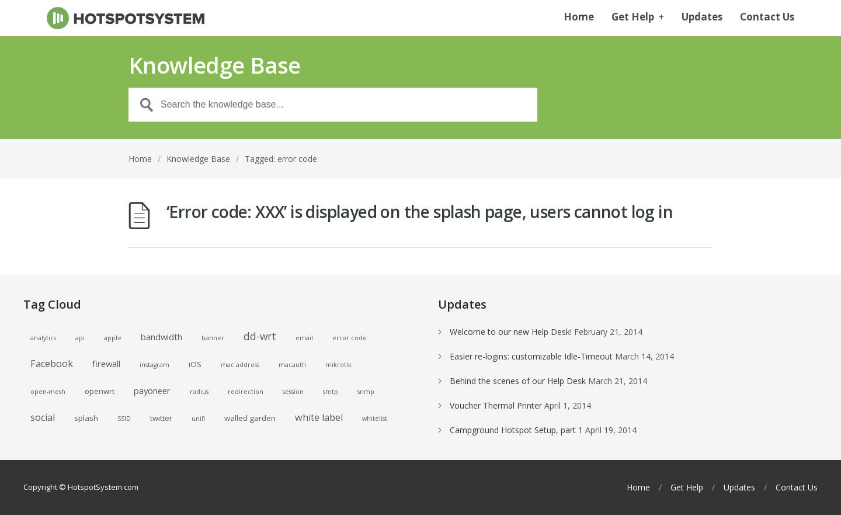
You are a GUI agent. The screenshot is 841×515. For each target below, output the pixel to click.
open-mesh (47, 392)
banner (212, 338)
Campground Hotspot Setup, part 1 (516, 429)
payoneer (152, 390)
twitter (161, 418)
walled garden (250, 418)
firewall (106, 363)
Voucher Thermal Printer (496, 405)
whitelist (374, 418)
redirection (245, 392)
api (80, 338)
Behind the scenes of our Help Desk (518, 380)
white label (319, 417)
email (304, 338)
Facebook (51, 363)
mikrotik (338, 365)
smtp (330, 392)
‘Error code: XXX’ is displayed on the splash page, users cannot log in (419, 212)
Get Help (637, 17)
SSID (124, 418)
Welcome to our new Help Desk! (511, 331)
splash (86, 418)
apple (112, 338)
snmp (365, 392)
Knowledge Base (198, 158)
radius (199, 392)
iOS (195, 364)
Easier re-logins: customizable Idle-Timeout (531, 356)
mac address (240, 365)
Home (579, 17)
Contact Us (767, 17)
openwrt (99, 391)
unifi (198, 418)
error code (349, 338)
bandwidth (161, 337)
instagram (154, 365)
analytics (43, 338)
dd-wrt (260, 336)
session (293, 392)
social (42, 417)
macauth (292, 365)
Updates (702, 17)
